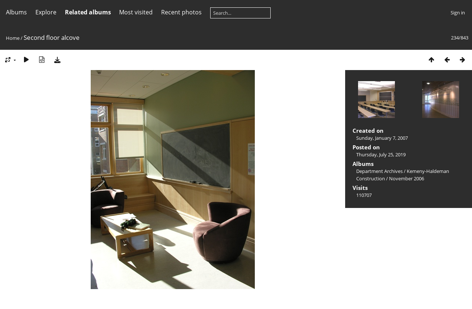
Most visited (136, 12)
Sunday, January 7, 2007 (382, 138)
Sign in (458, 12)
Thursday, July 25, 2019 (381, 154)
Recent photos (181, 12)
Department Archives (379, 171)
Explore (45, 12)
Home (13, 38)
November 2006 (406, 178)
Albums (16, 12)
